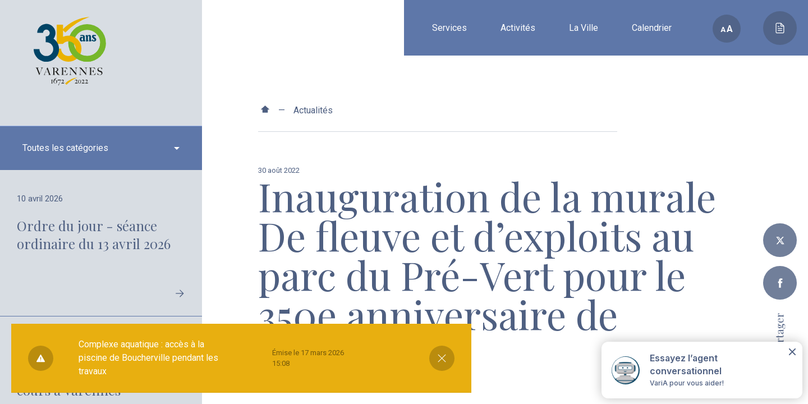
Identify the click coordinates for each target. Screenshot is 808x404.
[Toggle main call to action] (780, 28)
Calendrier (652, 27)
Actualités (313, 110)
